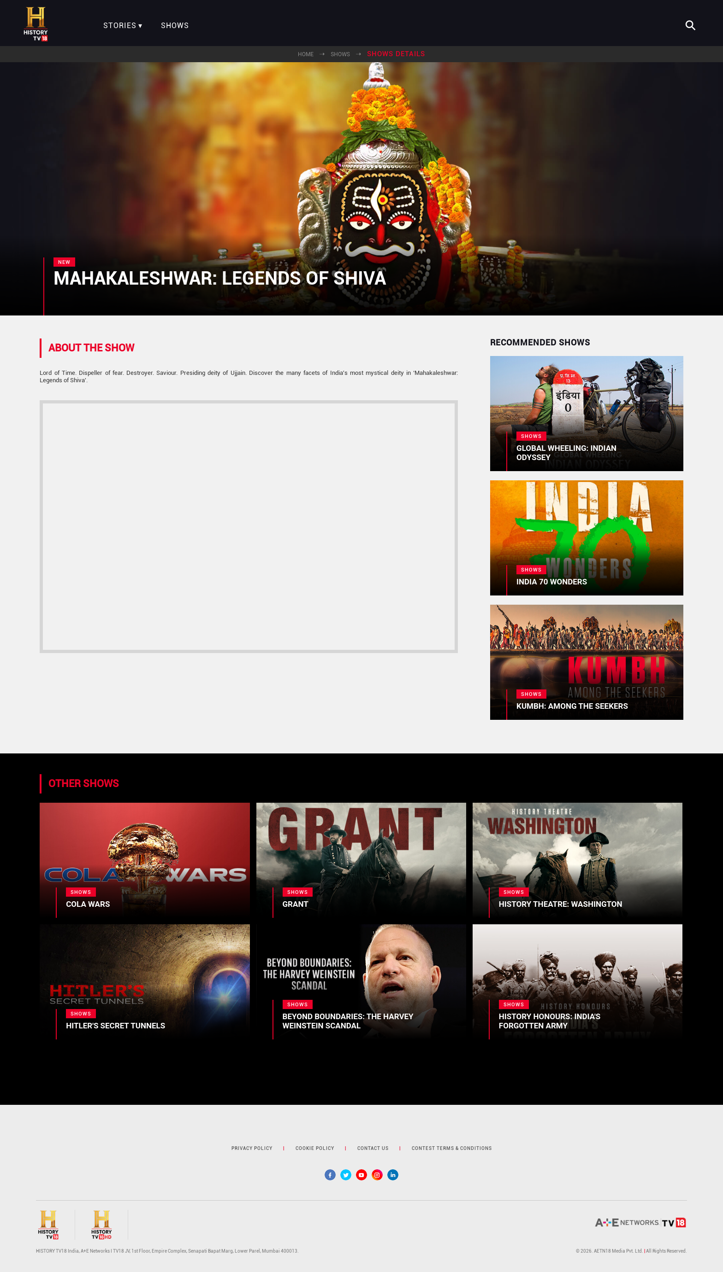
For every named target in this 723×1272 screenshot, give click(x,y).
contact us (373, 1148)
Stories (119, 25)
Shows (175, 25)
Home (306, 54)
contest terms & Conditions (452, 1148)
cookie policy (315, 1148)
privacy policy (252, 1148)
